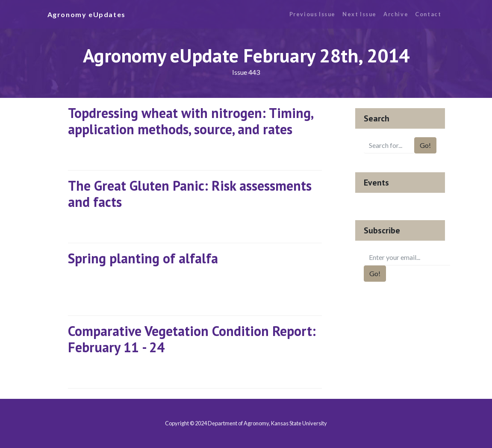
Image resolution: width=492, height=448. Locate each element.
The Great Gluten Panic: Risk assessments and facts (190, 194)
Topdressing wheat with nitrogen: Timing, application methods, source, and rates (190, 121)
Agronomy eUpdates (86, 14)
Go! (425, 145)
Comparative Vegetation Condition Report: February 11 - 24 (192, 339)
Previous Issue (312, 14)
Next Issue (359, 14)
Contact (428, 14)
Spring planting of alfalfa (143, 258)
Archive (395, 14)
